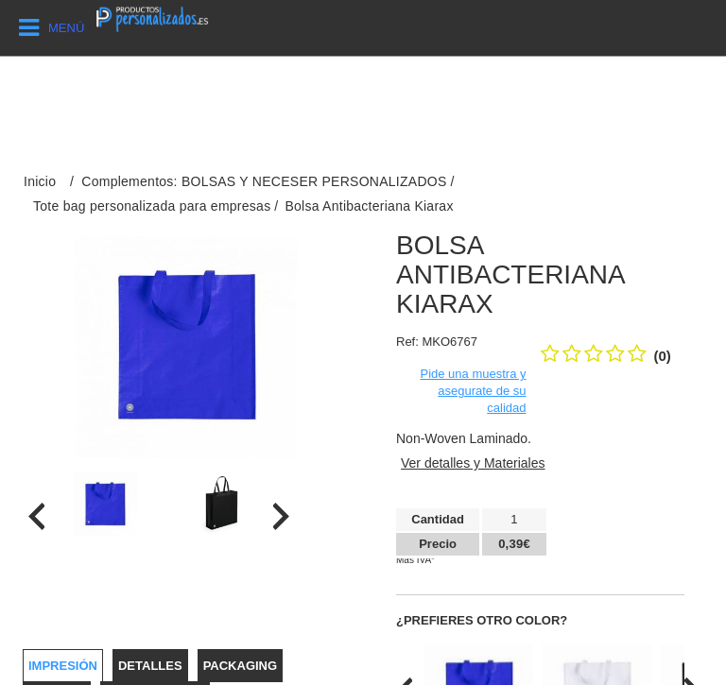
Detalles (150, 666)
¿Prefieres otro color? (481, 620)
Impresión (62, 666)
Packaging (240, 666)
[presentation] (36, 516)
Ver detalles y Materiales (473, 463)
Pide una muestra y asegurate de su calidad (473, 391)
